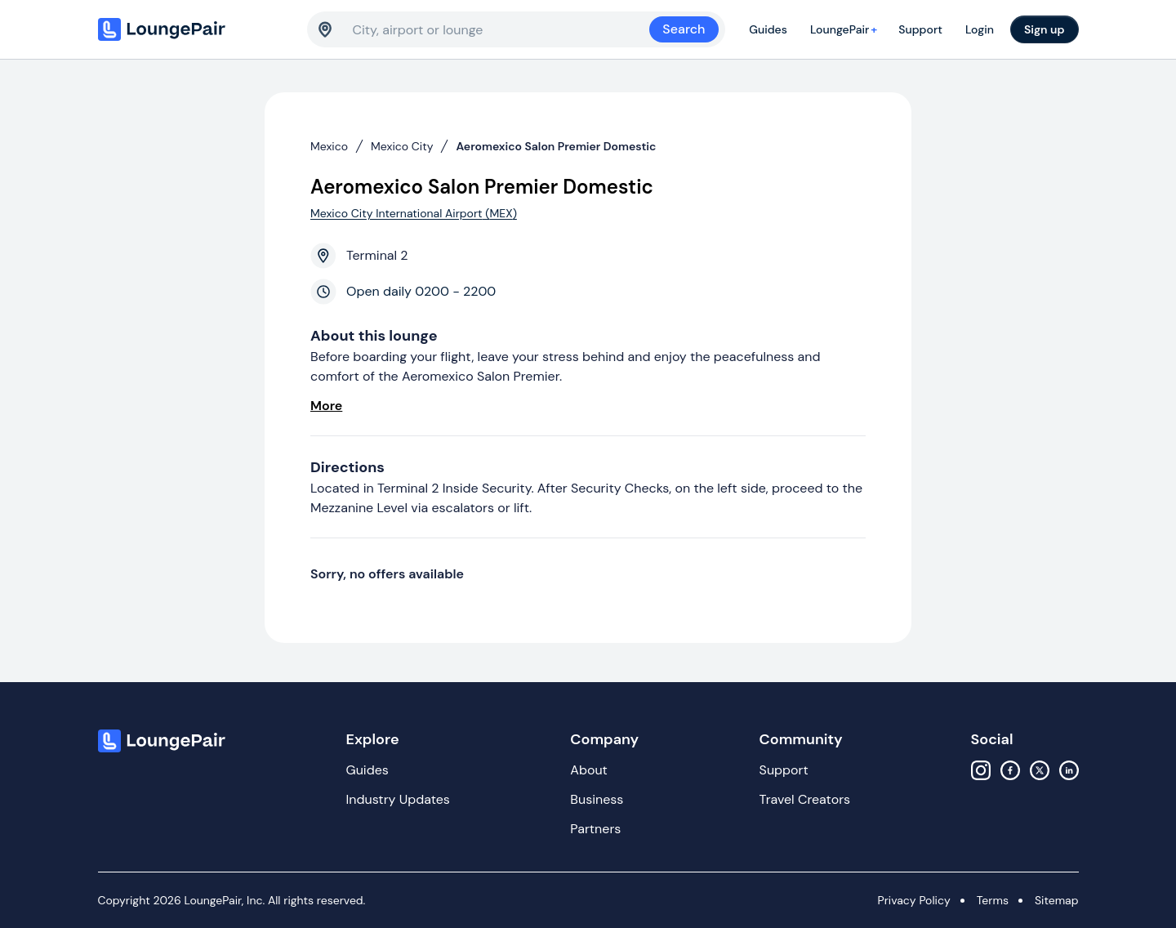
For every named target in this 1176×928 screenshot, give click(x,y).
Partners (595, 828)
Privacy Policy (914, 900)
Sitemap (1057, 900)
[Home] (196, 29)
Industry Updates (398, 799)
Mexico (329, 146)
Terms (993, 900)
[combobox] (501, 29)
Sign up (1044, 29)
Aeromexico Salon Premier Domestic (556, 146)
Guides (768, 29)
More (326, 405)
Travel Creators (805, 799)
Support (920, 29)
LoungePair (846, 29)
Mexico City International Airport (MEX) (413, 213)
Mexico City (402, 146)
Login (979, 29)
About (589, 770)
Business (596, 799)
